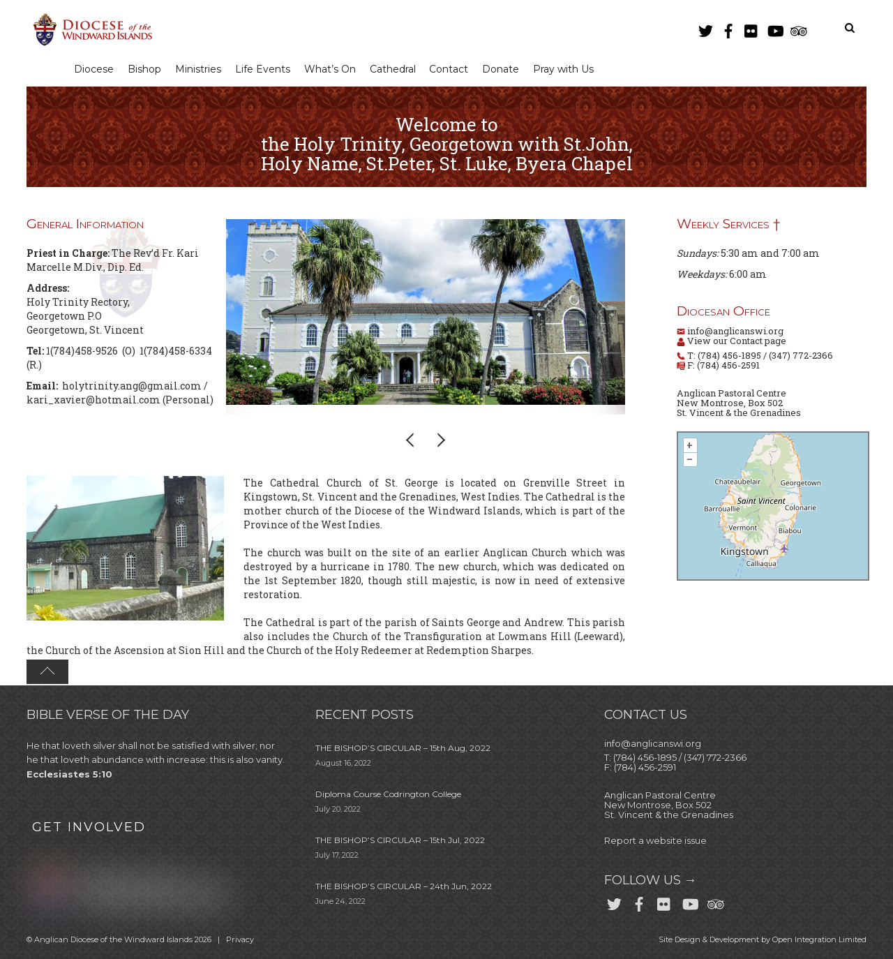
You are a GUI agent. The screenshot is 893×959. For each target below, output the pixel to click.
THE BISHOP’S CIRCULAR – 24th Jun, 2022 (403, 887)
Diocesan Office (723, 312)
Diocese (94, 69)
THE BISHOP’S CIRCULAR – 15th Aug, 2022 (402, 748)
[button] (411, 440)
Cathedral (399, 69)
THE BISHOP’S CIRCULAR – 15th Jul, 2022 (400, 840)
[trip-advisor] (797, 28)
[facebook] (728, 28)
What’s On (335, 69)
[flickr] (751, 28)
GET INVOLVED (89, 827)
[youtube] (774, 28)
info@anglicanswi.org (735, 331)
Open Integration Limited (819, 940)
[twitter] (705, 28)
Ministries (201, 69)
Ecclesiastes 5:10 (69, 774)
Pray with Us (573, 69)
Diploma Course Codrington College (388, 794)
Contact (456, 69)
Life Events (266, 69)
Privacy (240, 940)
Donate (510, 69)
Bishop (146, 69)
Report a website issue (655, 841)
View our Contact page (735, 341)
